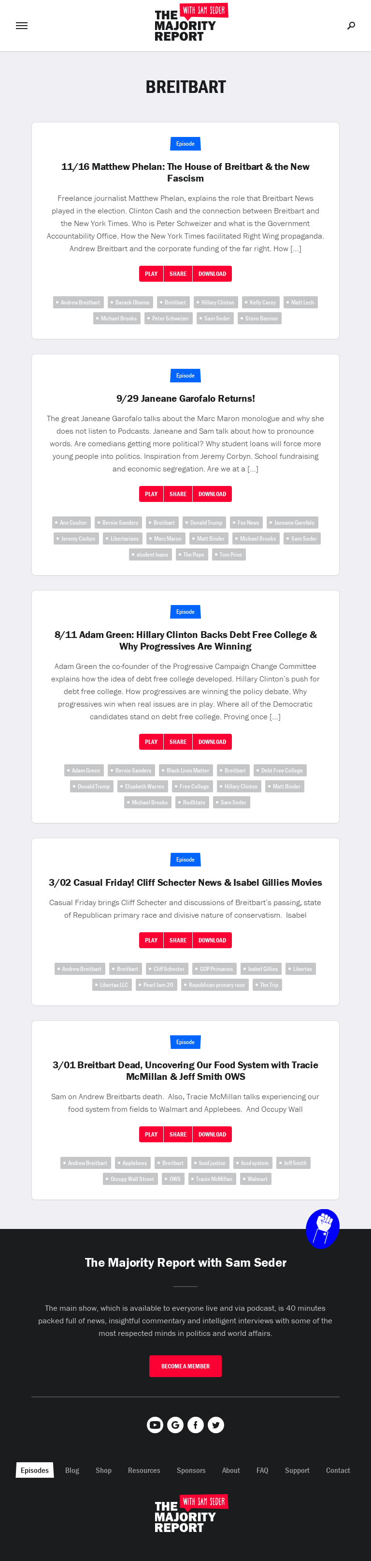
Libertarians (125, 538)
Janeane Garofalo (294, 522)
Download (212, 274)
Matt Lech (302, 302)
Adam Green (86, 770)
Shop (104, 1470)
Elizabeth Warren (144, 786)
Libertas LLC (114, 985)
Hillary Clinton (217, 302)
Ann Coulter (73, 522)
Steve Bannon (261, 318)
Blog (72, 1470)
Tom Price (231, 554)
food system (255, 1163)
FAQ (263, 1470)
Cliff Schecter (169, 969)
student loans (152, 554)
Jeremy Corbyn (78, 538)
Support (297, 1470)
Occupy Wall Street (132, 1179)
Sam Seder (217, 318)
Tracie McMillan (214, 1179)
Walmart (258, 1179)
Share (178, 274)
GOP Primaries (216, 969)
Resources (144, 1470)
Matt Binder (211, 538)
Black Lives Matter (188, 770)
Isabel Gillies (263, 969)
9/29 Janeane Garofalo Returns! (185, 398)
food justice (212, 1163)
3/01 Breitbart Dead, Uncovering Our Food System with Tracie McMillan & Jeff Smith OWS (185, 1070)
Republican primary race (217, 985)
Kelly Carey (263, 302)
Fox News (248, 522)
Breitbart (175, 302)
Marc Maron (168, 538)
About (231, 1470)
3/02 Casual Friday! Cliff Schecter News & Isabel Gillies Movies (185, 882)
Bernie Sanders (120, 522)
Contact (338, 1470)
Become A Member (185, 1366)
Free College (194, 786)
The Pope (194, 554)
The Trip (269, 985)
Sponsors (191, 1470)
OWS (175, 1179)
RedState (194, 802)
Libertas (302, 969)
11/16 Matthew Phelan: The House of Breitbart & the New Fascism (185, 172)
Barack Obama (132, 302)
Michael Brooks (119, 318)
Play (151, 274)
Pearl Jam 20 (158, 985)
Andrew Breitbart (80, 302)
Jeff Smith (295, 1163)
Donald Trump (206, 522)
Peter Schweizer (170, 318)
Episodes (35, 1470)
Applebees (135, 1163)
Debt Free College (282, 770)
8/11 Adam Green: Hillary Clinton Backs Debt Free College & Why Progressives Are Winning (186, 640)
